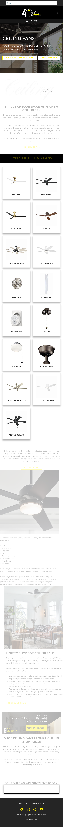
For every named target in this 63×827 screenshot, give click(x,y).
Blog (37, 804)
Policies (42, 804)
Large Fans (16, 229)
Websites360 (35, 819)
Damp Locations (16, 263)
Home (21, 804)
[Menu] (57, 13)
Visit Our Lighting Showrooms (19, 57)
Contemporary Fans (16, 400)
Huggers (47, 229)
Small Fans (16, 194)
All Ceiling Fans (16, 435)
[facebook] (21, 809)
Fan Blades (46, 297)
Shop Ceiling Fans (49, 57)
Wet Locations (46, 263)
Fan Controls (16, 332)
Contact (32, 804)
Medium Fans (47, 194)
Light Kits (16, 366)
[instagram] (28, 809)
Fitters (46, 332)
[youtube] (41, 809)
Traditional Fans (47, 400)
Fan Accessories (46, 366)
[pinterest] (35, 809)
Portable (16, 297)
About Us (26, 804)
